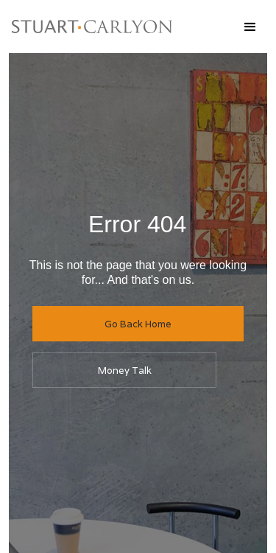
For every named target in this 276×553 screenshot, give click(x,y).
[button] (249, 26)
